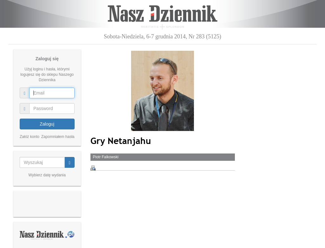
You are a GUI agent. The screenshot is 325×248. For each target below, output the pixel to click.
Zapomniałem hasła (58, 136)
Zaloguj (47, 124)
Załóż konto (29, 136)
